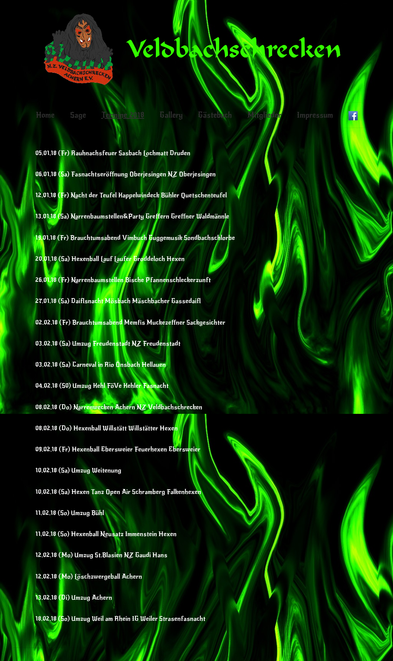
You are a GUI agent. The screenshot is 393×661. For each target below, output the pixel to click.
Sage (78, 115)
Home (45, 115)
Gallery (171, 115)
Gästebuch (215, 115)
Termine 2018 (122, 115)
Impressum (315, 115)
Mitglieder (264, 115)
